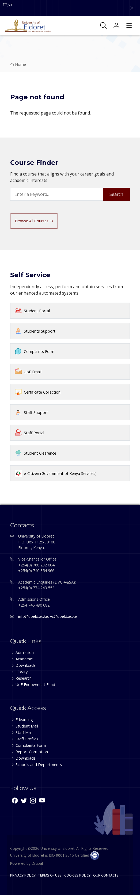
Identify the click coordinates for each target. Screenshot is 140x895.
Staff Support (36, 412)
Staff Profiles (27, 738)
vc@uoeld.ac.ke (63, 616)
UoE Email (32, 371)
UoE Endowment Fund (35, 684)
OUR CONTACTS (106, 875)
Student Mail (27, 726)
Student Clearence (40, 453)
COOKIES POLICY (77, 875)
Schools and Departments (39, 764)
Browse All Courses (34, 220)
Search (116, 194)
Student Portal (37, 310)
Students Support (39, 331)
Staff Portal (34, 432)
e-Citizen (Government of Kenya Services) (60, 473)
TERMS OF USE (50, 875)
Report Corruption (32, 751)
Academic (24, 658)
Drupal (37, 863)
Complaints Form (39, 351)
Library (22, 671)
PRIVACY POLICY (23, 875)
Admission (25, 652)
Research (24, 678)
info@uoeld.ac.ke (33, 616)
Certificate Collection (42, 392)
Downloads (26, 665)
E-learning (24, 719)
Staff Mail (24, 732)
